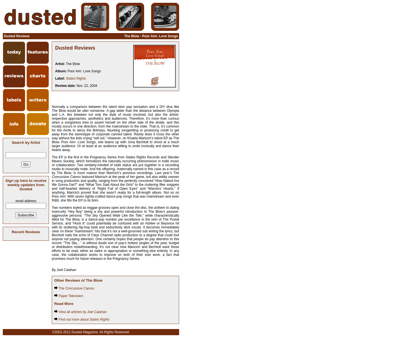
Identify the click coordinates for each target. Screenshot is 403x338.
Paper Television (68, 296)
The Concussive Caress (74, 288)
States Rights (76, 78)
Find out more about (81, 319)
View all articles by (80, 312)
